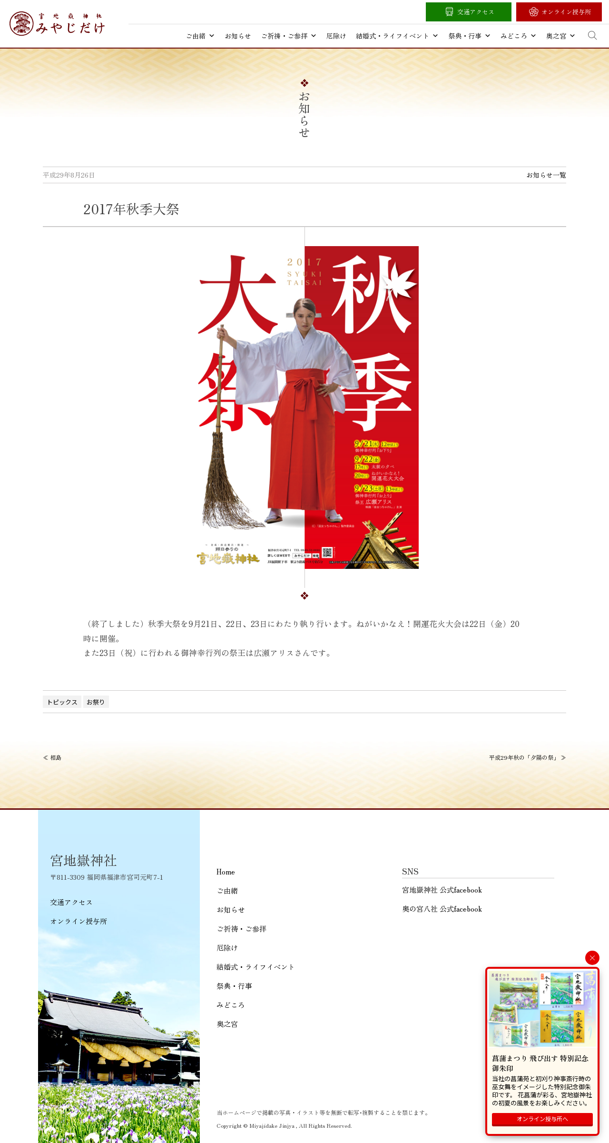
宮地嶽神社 (57, 23)
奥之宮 (561, 36)
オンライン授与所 (566, 11)
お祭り (96, 701)
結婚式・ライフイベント (397, 36)
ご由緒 (200, 36)
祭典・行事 (469, 36)
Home (225, 871)
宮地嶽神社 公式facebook (442, 890)
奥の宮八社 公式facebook (442, 909)
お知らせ (238, 35)
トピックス (62, 701)
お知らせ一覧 (546, 174)
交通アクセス (475, 11)
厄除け (336, 35)
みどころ (519, 36)
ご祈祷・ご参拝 (289, 36)
